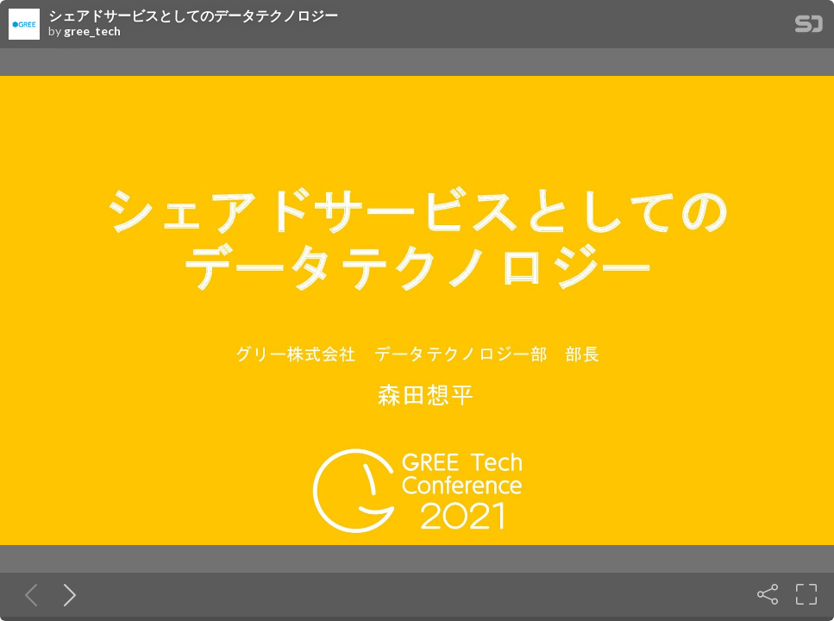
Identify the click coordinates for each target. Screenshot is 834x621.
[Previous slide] (27, 594)
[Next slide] (66, 594)
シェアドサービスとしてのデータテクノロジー (193, 15)
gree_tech (92, 31)
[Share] (767, 594)
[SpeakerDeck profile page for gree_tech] (24, 25)
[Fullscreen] (806, 594)
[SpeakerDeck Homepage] (809, 27)
